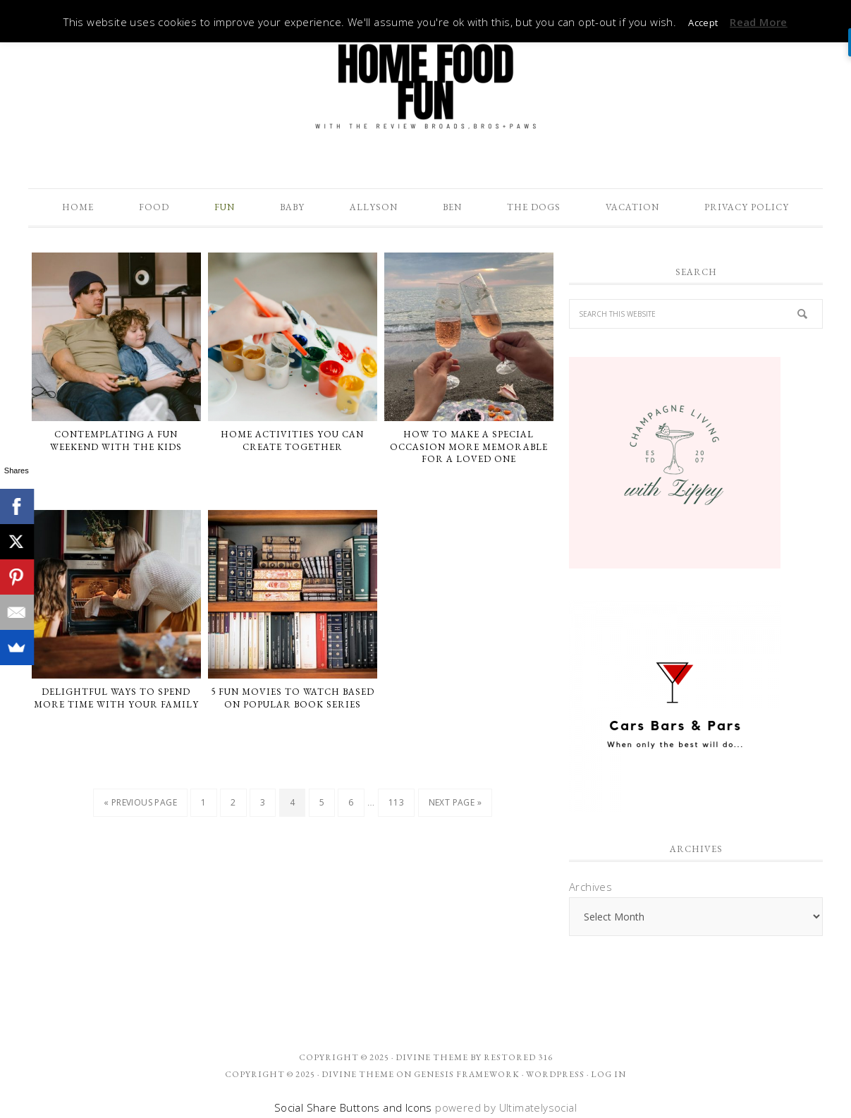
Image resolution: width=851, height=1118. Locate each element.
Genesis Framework (467, 1074)
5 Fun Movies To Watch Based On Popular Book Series (292, 698)
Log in (608, 1074)
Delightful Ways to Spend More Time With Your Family (116, 698)
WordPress (555, 1074)
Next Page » (455, 802)
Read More (759, 22)
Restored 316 (518, 1057)
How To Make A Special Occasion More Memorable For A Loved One (469, 446)
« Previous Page (140, 802)
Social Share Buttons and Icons (353, 1107)
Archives (590, 887)
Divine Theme (358, 1074)
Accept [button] (703, 22)
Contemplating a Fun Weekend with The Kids (116, 440)
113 (396, 802)
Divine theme (432, 1057)
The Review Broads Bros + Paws (426, 87)
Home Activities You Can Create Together (292, 440)
